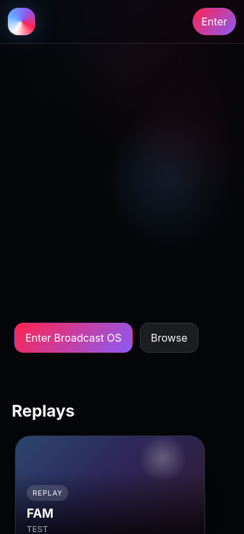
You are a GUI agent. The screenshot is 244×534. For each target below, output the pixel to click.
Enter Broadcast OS (73, 337)
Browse (169, 337)
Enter (215, 21)
